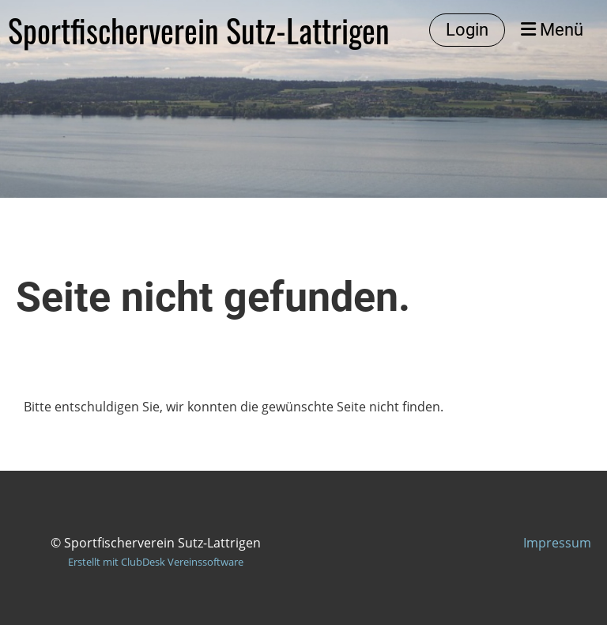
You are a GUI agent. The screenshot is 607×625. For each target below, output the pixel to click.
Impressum (557, 542)
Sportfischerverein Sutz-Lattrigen (199, 30)
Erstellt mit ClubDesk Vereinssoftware (155, 562)
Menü (552, 30)
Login (467, 30)
